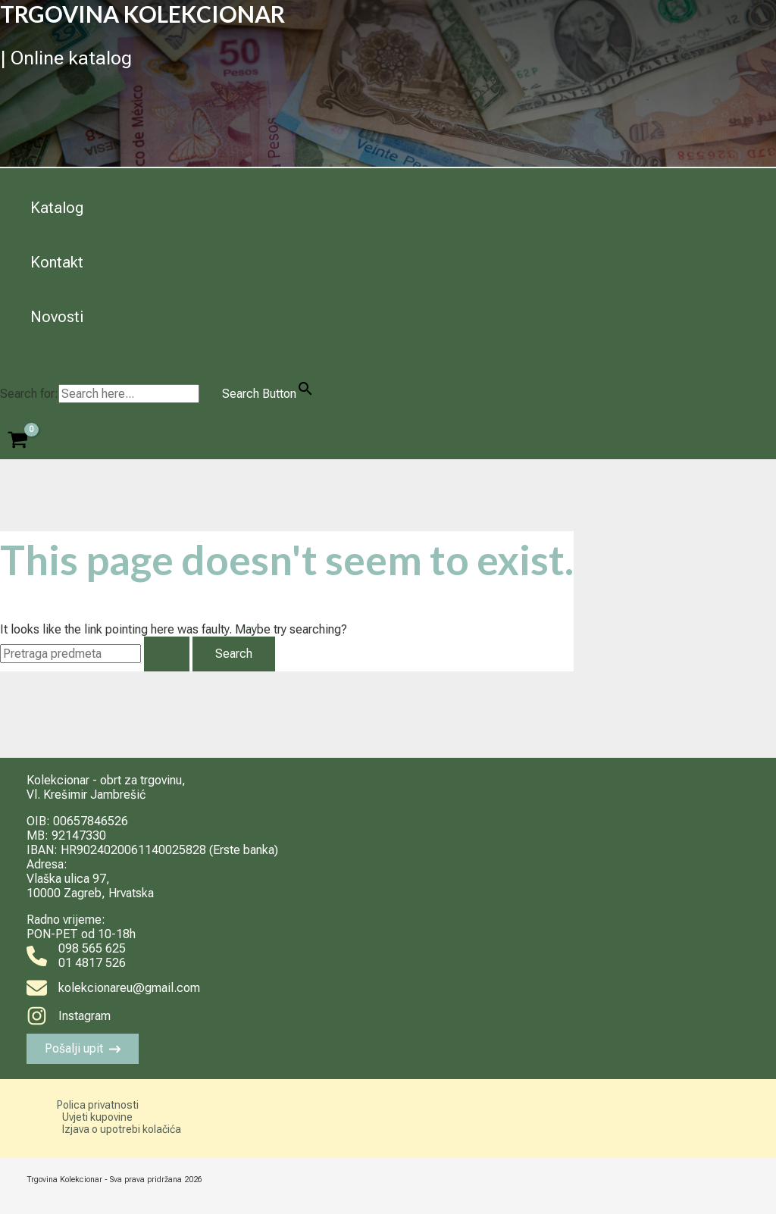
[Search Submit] (166, 654)
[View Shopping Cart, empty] (18, 441)
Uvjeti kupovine (97, 1117)
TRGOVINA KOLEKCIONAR (142, 13)
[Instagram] (69, 1016)
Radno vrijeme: (66, 919)
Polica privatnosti (98, 1105)
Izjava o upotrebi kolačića (121, 1129)
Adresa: (47, 864)
